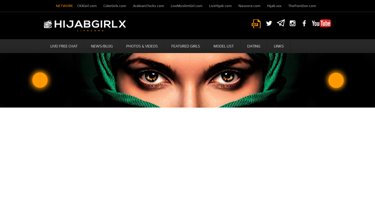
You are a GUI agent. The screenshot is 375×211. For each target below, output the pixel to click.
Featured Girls (185, 46)
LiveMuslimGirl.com (186, 6)
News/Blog (102, 46)
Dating (253, 46)
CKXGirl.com (87, 6)
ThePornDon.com (302, 6)
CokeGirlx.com (114, 6)
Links (279, 46)
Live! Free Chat (64, 46)
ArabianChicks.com (148, 6)
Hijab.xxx (274, 6)
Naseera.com (249, 6)
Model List (224, 46)
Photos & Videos (142, 46)
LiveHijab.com (220, 6)
